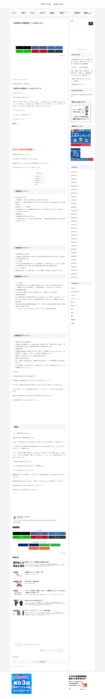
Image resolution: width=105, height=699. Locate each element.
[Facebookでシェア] (25, 47)
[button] (61, 47)
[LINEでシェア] (43, 47)
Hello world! (74, 94)
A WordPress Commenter (86, 94)
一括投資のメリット (39, 172)
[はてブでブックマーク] (34, 47)
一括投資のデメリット (39, 174)
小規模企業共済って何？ (77, 84)
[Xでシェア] (16, 47)
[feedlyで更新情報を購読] (39, 542)
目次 (37, 169)
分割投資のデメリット (39, 179)
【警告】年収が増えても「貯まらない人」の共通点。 (81, 80)
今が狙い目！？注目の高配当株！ (80, 67)
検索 (72, 21)
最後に (36, 181)
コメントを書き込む (39, 658)
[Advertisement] (39, 34)
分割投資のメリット (39, 176)
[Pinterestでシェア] (52, 47)
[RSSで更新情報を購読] (42, 542)
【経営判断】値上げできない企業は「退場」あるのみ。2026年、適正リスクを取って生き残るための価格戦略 (82, 62)
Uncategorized (16, 524)
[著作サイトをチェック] (36, 542)
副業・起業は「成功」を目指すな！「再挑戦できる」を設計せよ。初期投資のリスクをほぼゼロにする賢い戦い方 (82, 73)
